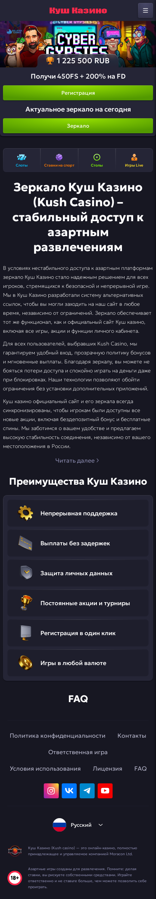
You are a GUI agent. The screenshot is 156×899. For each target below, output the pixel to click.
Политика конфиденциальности (57, 735)
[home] (78, 10)
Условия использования (45, 768)
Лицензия (107, 768)
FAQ (140, 768)
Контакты (131, 735)
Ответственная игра (78, 752)
